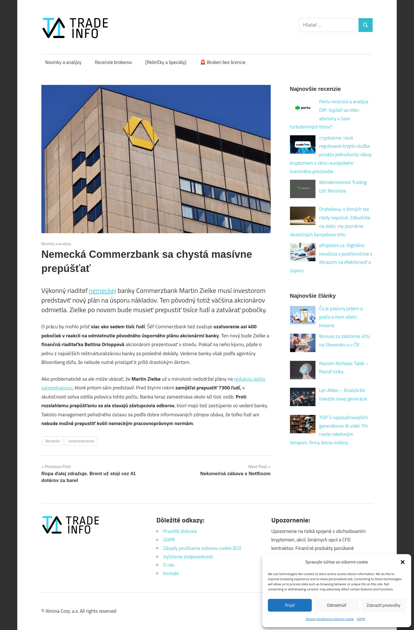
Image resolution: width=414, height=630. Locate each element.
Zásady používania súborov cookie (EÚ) (202, 548)
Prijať (290, 605)
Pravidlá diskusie (180, 531)
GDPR (361, 619)
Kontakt (171, 573)
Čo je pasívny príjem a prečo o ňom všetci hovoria (341, 317)
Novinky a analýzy (63, 62)
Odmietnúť (337, 605)
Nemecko (52, 441)
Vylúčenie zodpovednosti (188, 556)
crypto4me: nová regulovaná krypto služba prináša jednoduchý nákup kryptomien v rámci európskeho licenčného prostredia (331, 154)
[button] (403, 562)
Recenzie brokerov (113, 62)
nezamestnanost (81, 441)
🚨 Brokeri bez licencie (223, 62)
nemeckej (102, 290)
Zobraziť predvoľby (383, 605)
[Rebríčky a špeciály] (165, 62)
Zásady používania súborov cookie (330, 619)
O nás (169, 565)
